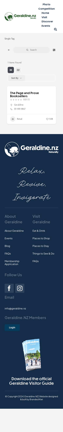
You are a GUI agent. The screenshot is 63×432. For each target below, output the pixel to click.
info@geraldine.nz (15, 308)
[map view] (18, 70)
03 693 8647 (20, 109)
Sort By (14, 78)
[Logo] (20, 13)
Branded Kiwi (36, 399)
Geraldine (18, 105)
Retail (16, 119)
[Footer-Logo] (31, 143)
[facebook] (9, 288)
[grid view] (11, 70)
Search (31, 50)
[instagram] (19, 288)
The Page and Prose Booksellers (24, 94)
